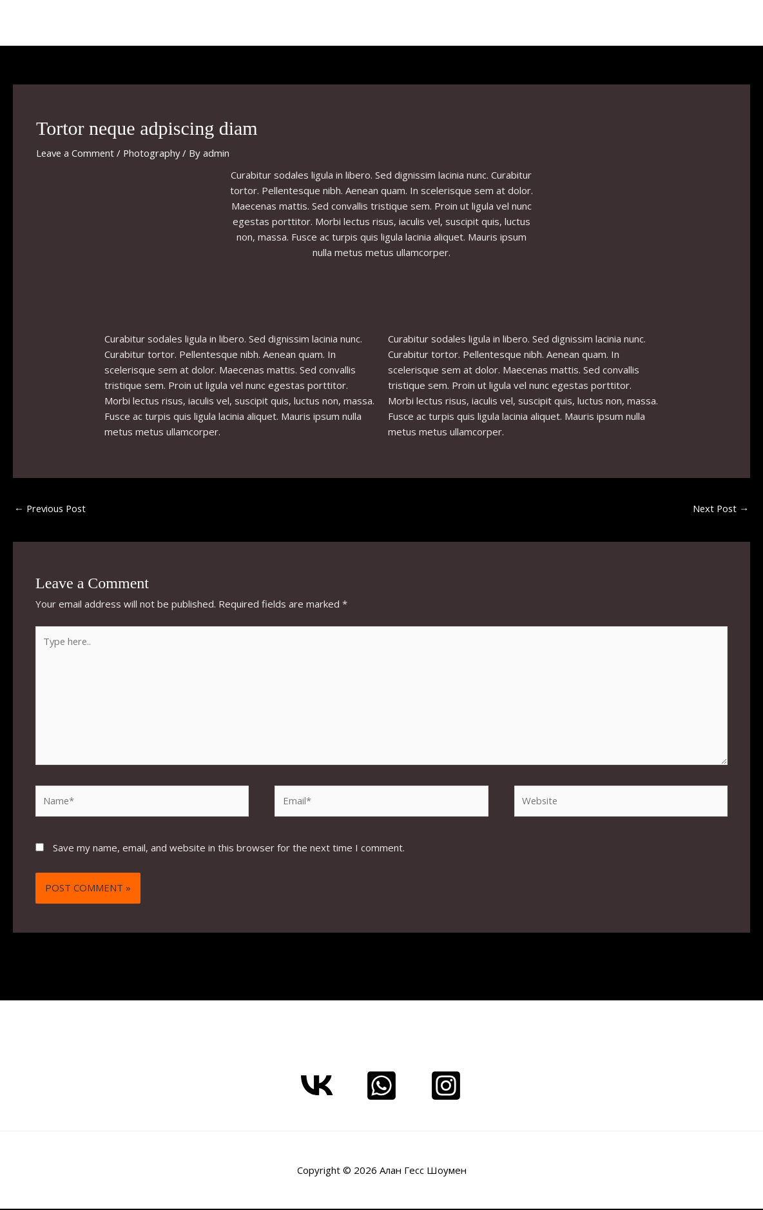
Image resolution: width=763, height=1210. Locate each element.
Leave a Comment (76, 152)
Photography (155, 152)
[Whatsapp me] (381, 1087)
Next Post (720, 508)
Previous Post (52, 508)
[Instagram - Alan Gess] (446, 1087)
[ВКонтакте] (317, 1087)
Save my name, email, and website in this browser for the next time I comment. (229, 849)
